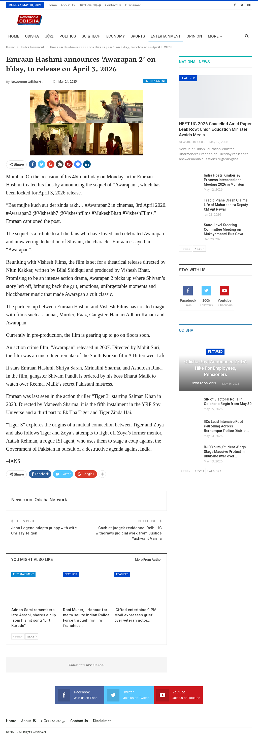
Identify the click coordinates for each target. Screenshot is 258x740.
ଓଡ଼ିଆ (49, 36)
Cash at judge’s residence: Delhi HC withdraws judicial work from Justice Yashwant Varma (129, 533)
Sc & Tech (91, 36)
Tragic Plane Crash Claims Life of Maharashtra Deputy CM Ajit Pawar (226, 204)
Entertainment (166, 36)
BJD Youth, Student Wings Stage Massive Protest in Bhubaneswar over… (225, 451)
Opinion (194, 36)
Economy (115, 36)
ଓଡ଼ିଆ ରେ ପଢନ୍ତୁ (90, 5)
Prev (18, 636)
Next (32, 636)
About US (68, 5)
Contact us (113, 5)
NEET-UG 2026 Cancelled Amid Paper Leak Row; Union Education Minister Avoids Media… (215, 129)
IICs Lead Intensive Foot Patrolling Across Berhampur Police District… (226, 426)
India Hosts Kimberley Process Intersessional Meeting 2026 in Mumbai (224, 179)
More (213, 36)
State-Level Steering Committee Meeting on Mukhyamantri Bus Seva (223, 229)
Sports (138, 36)
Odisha (32, 36)
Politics (67, 36)
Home (52, 5)
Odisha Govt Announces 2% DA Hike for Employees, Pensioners (215, 368)
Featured (71, 574)
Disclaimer (133, 5)
